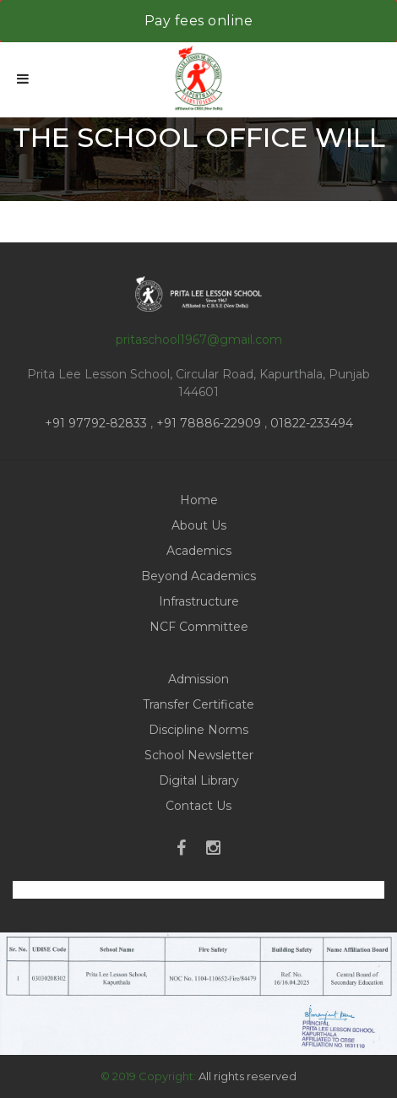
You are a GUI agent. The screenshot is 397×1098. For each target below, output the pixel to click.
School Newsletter (198, 755)
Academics (198, 550)
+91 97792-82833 (97, 423)
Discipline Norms (198, 729)
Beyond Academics (198, 576)
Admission (198, 679)
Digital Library (199, 780)
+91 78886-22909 (208, 423)
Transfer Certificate (198, 704)
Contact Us (198, 805)
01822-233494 (311, 423)
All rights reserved (247, 1076)
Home (199, 500)
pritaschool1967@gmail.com (199, 339)
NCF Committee (199, 626)
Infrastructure (199, 601)
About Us (198, 525)
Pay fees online (198, 21)
